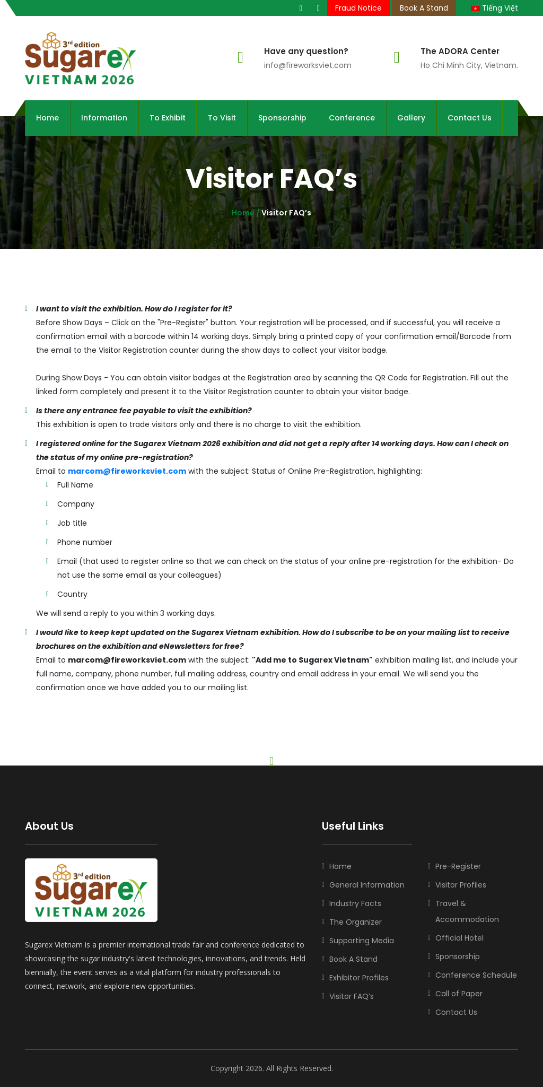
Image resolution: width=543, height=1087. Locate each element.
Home (47, 117)
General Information (367, 885)
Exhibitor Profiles (359, 977)
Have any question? (306, 51)
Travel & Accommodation (467, 911)
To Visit (222, 117)
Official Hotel (459, 938)
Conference (352, 117)
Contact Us (470, 117)
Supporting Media (361, 940)
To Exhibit (168, 117)
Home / (246, 212)
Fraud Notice (358, 8)
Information (104, 117)
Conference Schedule (476, 975)
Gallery (411, 117)
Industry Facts (355, 903)
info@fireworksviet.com (308, 65)
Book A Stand (424, 8)
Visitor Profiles (460, 885)
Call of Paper (459, 993)
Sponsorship (282, 117)
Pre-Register (458, 866)
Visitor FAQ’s (351, 996)
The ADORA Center (460, 51)
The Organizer (355, 922)
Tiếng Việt (494, 8)
